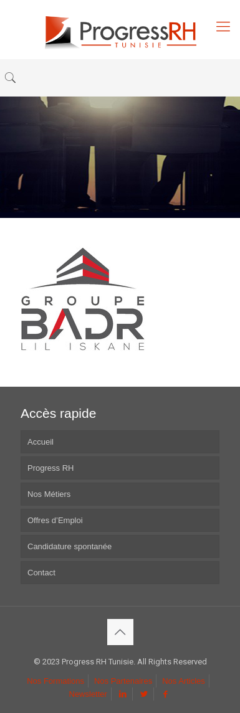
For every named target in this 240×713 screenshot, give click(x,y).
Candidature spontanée (69, 546)
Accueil (40, 441)
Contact (41, 572)
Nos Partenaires (123, 681)
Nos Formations (55, 681)
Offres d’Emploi (55, 520)
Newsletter (88, 694)
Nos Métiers (48, 494)
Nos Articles (183, 681)
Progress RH (50, 468)
